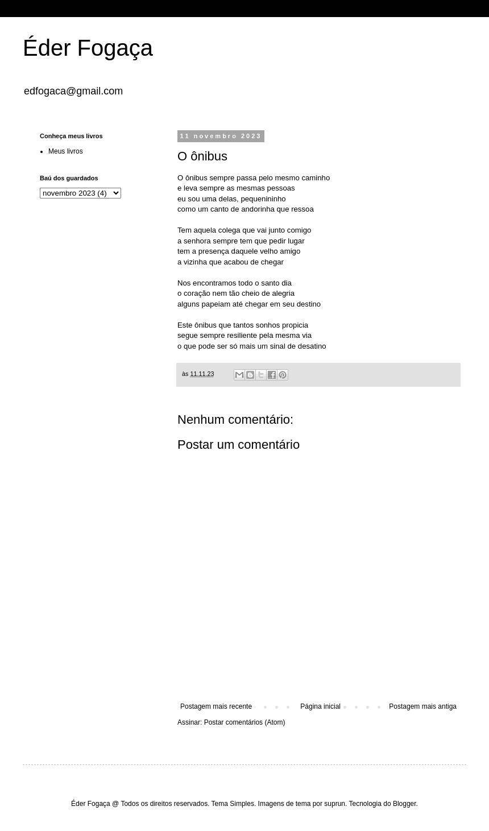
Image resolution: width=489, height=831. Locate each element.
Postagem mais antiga (423, 706)
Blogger (404, 804)
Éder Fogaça (88, 47)
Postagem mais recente (216, 706)
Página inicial (320, 706)
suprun (334, 804)
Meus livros (65, 151)
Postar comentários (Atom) (244, 722)
